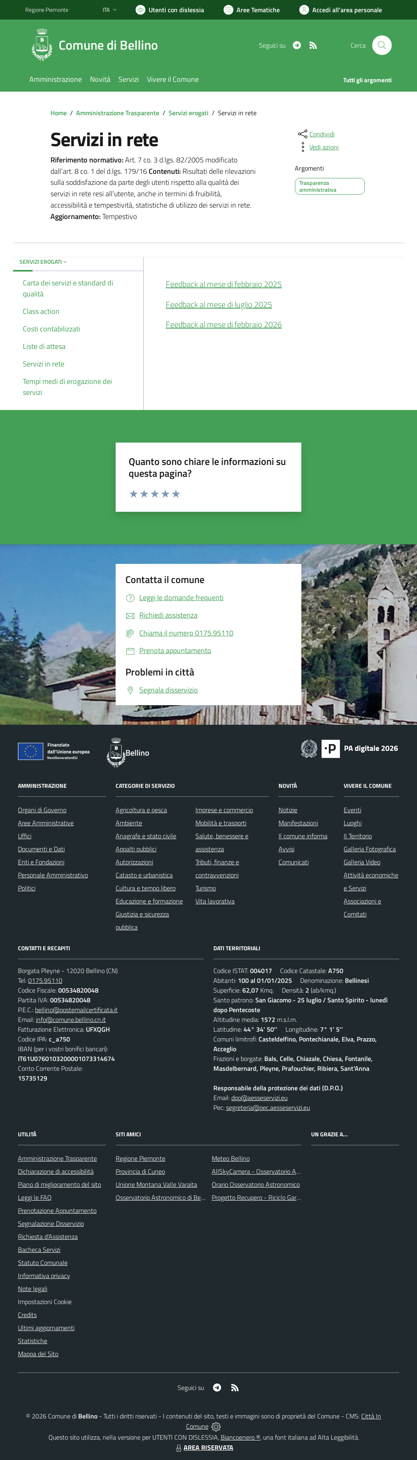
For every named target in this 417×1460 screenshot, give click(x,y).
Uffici (24, 836)
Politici (26, 888)
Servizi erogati (188, 113)
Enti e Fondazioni (41, 862)
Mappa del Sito (38, 1354)
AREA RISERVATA (203, 1447)
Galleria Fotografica (370, 849)
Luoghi (353, 823)
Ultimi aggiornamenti (46, 1328)
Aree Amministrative (46, 823)
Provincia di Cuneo (140, 1171)
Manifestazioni (298, 823)
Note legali (32, 1288)
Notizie (288, 810)
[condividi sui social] (315, 133)
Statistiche (32, 1341)
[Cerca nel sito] (382, 45)
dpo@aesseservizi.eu (259, 1098)
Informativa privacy (44, 1275)
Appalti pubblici (136, 849)
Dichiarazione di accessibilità (56, 1171)
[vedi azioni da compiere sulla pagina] (317, 146)
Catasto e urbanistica (144, 875)
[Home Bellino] (96, 45)
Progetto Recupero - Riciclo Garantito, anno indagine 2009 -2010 (300, 1197)
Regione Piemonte (140, 1158)
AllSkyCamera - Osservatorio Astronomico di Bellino (282, 1171)
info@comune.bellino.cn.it (71, 1019)
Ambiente (129, 823)
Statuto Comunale (43, 1262)
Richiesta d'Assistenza (48, 1236)
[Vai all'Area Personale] (341, 10)
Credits (27, 1315)
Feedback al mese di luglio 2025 (219, 304)
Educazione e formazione (149, 901)
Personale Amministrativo (53, 875)
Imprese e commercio (224, 810)
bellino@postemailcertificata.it (76, 1010)
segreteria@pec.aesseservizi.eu (268, 1107)
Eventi (352, 810)
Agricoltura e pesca (141, 810)
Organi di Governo (42, 810)
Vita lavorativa (215, 901)
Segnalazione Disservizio (51, 1223)
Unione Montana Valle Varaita (156, 1184)
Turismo (205, 888)
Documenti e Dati (41, 849)
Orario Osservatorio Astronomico (256, 1184)
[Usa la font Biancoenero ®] (170, 10)
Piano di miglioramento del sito (59, 1184)
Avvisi (286, 849)
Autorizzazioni (134, 862)
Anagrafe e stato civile (146, 836)
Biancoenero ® (240, 1437)
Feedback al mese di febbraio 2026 (224, 324)
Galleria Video (362, 862)
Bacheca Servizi (39, 1249)
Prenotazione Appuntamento (57, 1210)
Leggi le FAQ (35, 1197)
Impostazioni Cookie (45, 1302)
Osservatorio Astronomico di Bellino (164, 1197)
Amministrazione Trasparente (117, 113)
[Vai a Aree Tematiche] (252, 10)
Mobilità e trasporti (220, 823)
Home (58, 113)
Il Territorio (358, 836)
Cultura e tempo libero (146, 888)
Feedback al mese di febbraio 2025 (224, 284)
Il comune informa (303, 836)
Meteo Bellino (231, 1158)
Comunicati (294, 862)
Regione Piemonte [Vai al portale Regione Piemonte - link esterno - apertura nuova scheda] (46, 9)
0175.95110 (45, 980)
